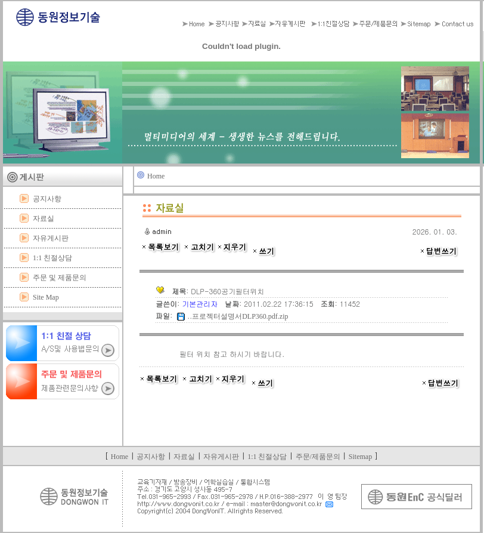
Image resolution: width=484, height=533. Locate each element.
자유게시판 (51, 238)
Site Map (46, 297)
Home (156, 176)
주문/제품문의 (318, 456)
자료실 (43, 218)
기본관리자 (201, 303)
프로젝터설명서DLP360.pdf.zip (240, 316)
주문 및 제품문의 (59, 277)
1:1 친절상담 (52, 258)
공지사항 (47, 199)
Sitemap (360, 456)
